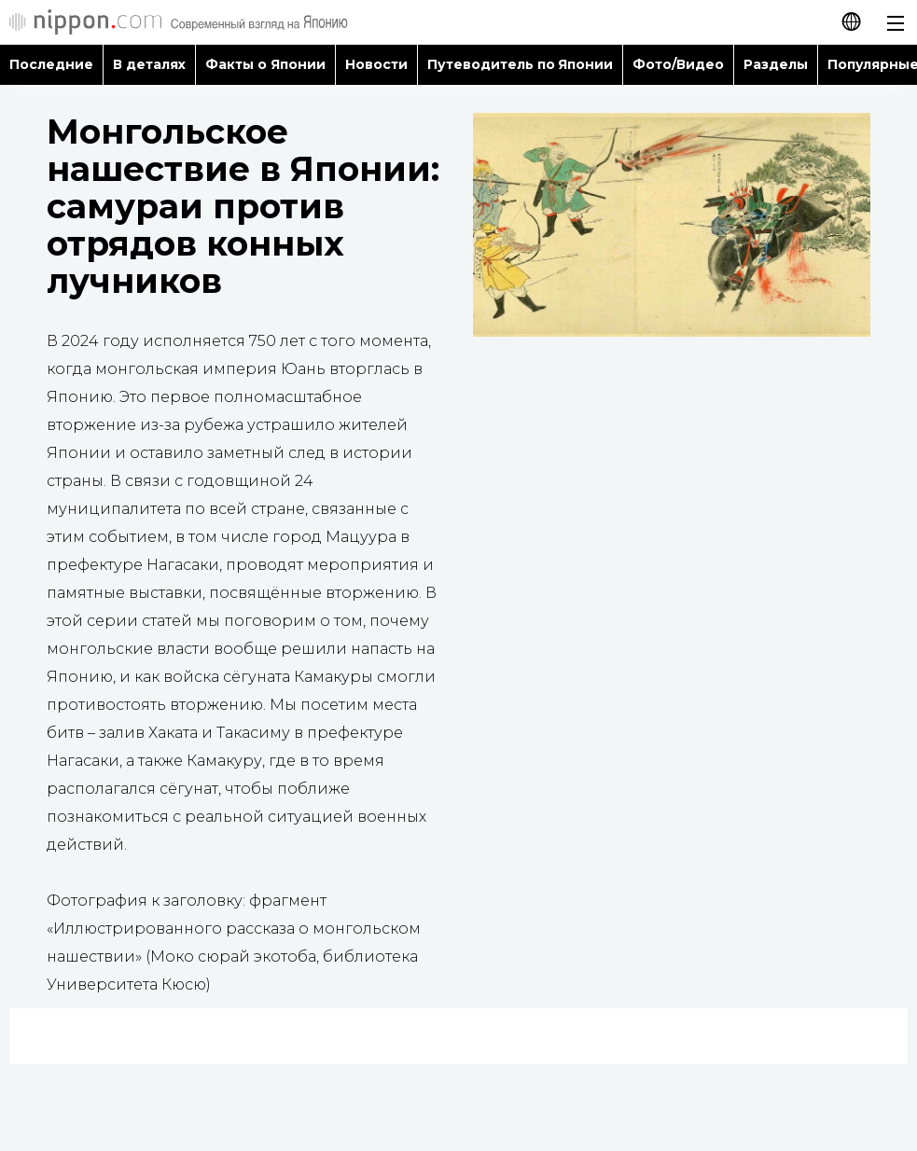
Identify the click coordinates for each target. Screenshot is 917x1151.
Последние (51, 64)
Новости (376, 64)
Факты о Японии (265, 64)
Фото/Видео (678, 64)
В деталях (149, 64)
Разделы (775, 64)
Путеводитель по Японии (520, 64)
